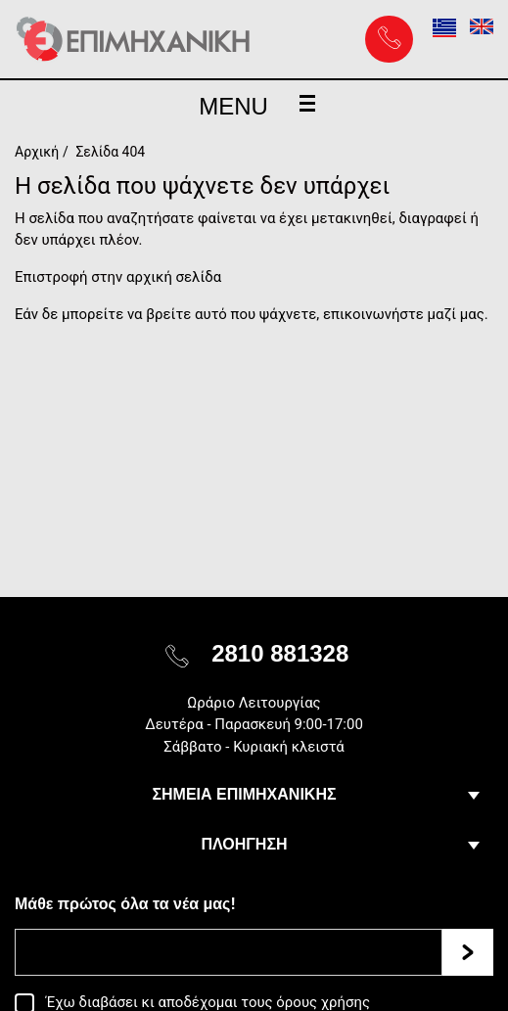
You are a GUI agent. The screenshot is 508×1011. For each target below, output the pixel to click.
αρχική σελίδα (173, 277)
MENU (257, 106)
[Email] (228, 952)
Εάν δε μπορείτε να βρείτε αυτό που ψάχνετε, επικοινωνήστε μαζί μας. (251, 314)
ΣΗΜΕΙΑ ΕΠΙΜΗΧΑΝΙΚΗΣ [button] (244, 794)
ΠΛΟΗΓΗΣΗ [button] (244, 844)
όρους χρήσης (323, 1002)
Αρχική (37, 152)
